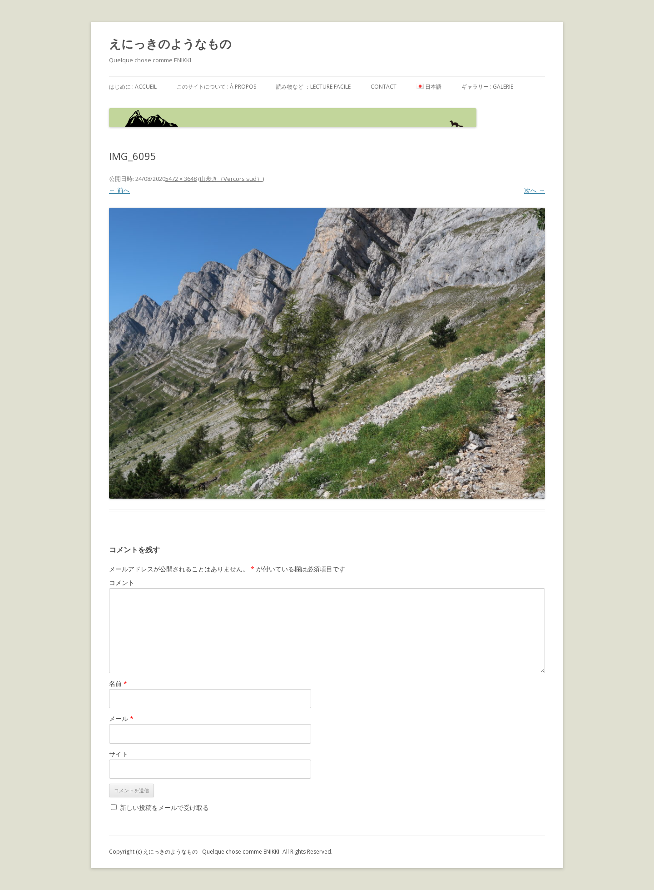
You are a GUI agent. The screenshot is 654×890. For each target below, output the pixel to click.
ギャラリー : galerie (487, 86)
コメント (121, 582)
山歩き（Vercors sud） (231, 179)
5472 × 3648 (181, 179)
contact (383, 86)
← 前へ (119, 190)
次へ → (534, 190)
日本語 (428, 86)
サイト (118, 754)
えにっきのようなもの (170, 43)
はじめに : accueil (133, 86)
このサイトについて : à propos (216, 86)
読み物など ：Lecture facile (313, 86)
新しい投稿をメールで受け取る (164, 807)
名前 (118, 683)
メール (121, 718)
